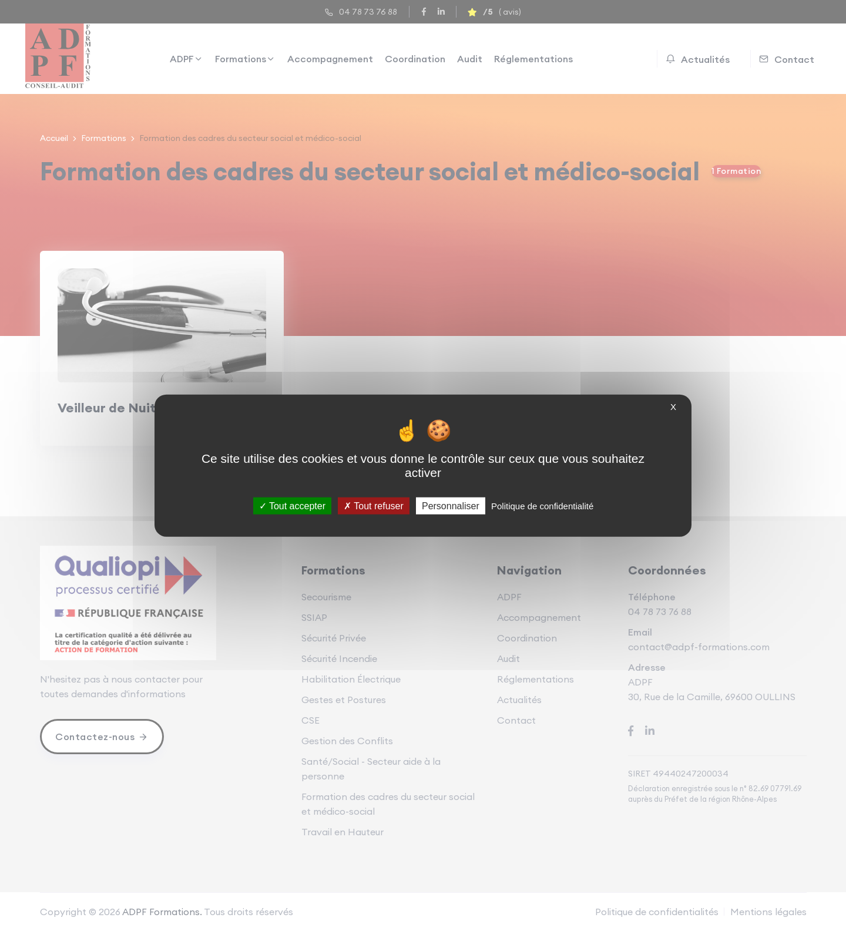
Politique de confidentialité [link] (542, 506)
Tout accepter (292, 506)
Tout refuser (374, 506)
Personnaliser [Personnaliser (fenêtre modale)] (450, 506)
